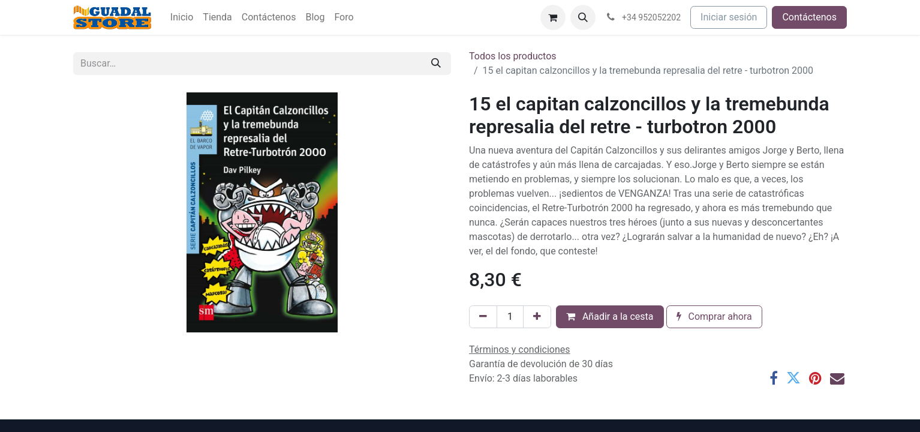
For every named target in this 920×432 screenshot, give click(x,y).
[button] (583, 17)
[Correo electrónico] (837, 378)
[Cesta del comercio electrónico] (553, 17)
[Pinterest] (815, 378)
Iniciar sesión (728, 17)
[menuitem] (182, 17)
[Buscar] (436, 63)
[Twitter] (793, 378)
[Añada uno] (537, 316)
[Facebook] (773, 378)
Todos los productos (513, 56)
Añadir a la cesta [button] (610, 316)
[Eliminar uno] (483, 316)
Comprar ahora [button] (714, 316)
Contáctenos (809, 17)
